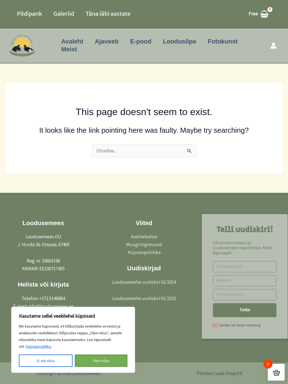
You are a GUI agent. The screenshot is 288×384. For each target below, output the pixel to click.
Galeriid (63, 13)
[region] (73, 340)
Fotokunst (226, 41)
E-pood (143, 41)
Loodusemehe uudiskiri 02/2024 (144, 282)
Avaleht (73, 41)
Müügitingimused (144, 244)
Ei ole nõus (46, 360)
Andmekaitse (144, 237)
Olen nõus (101, 360)
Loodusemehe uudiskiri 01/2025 (144, 298)
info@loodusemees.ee (51, 306)
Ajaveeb (108, 41)
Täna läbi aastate (108, 13)
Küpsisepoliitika (39, 346)
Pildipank (29, 13)
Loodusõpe (182, 41)
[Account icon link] (273, 45)
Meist (69, 49)
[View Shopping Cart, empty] (261, 14)
